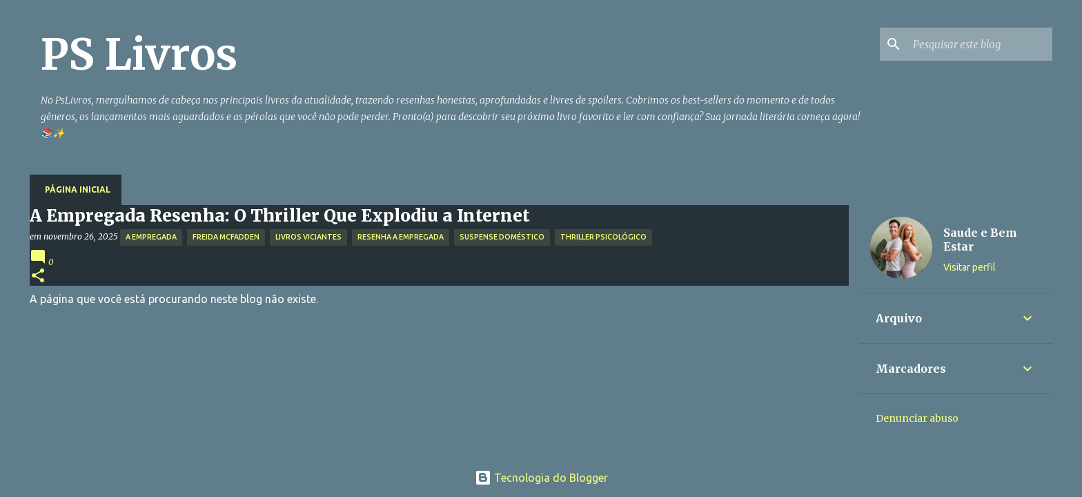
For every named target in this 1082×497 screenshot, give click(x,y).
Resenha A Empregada (400, 237)
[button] (38, 276)
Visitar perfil (969, 267)
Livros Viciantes (308, 237)
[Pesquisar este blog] (979, 44)
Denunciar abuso (917, 418)
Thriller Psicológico (603, 237)
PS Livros (139, 54)
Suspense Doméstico (502, 237)
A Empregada (151, 237)
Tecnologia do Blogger (541, 477)
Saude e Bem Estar (980, 239)
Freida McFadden (226, 237)
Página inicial (77, 189)
